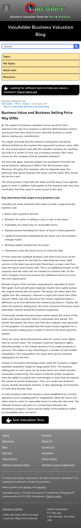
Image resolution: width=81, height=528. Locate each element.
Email (26, 104)
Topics (6, 56)
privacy (28, 487)
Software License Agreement (58, 465)
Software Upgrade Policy (16, 465)
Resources (9, 76)
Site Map (7, 453)
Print (17, 104)
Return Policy (9, 459)
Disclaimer (48, 453)
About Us (47, 441)
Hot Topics (9, 63)
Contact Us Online (12, 509)
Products (47, 435)
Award (5, 435)
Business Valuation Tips (14, 101)
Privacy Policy (49, 459)
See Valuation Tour (25, 420)
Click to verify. (54, 496)
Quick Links (9, 70)
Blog (4, 447)
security (41, 487)
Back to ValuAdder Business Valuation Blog (26, 106)
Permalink (7, 104)
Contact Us (48, 447)
